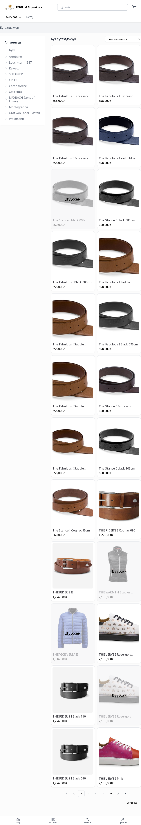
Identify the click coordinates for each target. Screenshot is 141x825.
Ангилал (14, 17)
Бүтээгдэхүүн (9, 28)
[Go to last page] (125, 793)
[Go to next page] (118, 793)
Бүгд (29, 17)
